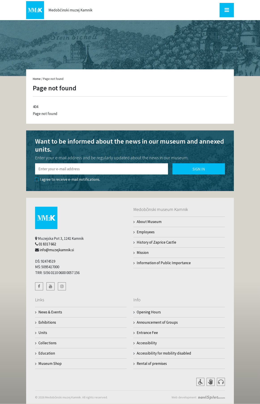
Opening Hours (149, 312)
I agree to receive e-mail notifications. (67, 179)
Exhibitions (47, 322)
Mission (143, 252)
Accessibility (147, 342)
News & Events (50, 312)
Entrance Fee (147, 332)
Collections (47, 342)
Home (37, 79)
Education (46, 353)
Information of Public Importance (164, 262)
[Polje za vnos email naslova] (101, 168)
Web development (184, 397)
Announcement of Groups (157, 322)
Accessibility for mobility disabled (164, 353)
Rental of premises (152, 363)
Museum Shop (50, 363)
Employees (146, 232)
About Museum (149, 221)
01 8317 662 (47, 244)
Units (42, 332)
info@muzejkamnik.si (57, 249)
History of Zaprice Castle (156, 242)
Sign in (198, 169)
